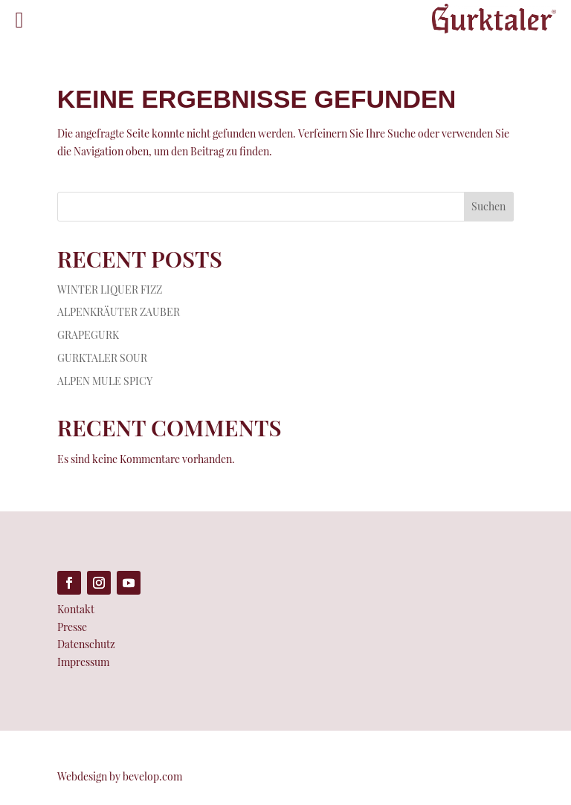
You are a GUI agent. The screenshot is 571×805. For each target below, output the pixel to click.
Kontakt (75, 609)
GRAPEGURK (88, 335)
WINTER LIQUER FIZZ (109, 289)
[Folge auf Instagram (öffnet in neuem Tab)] (99, 583)
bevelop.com (152, 776)
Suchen (488, 206)
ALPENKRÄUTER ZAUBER (118, 312)
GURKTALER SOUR (102, 358)
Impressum (83, 662)
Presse (72, 627)
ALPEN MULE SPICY (104, 381)
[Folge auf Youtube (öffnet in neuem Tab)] (129, 583)
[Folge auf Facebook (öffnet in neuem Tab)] (69, 583)
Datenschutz (86, 644)
